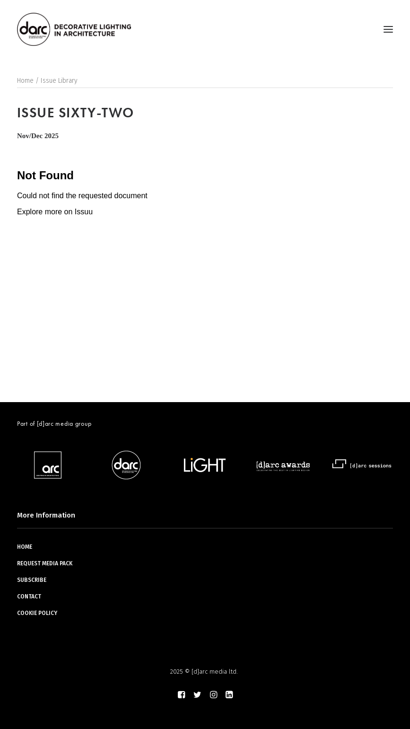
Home (25, 81)
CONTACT (29, 596)
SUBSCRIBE (31, 580)
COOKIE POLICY (37, 613)
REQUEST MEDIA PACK (44, 563)
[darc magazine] (74, 29)
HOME (24, 547)
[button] (388, 29)
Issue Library (59, 81)
